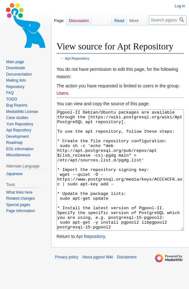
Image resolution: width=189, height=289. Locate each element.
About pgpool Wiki (97, 281)
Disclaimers (127, 281)
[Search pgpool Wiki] (167, 20)
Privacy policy (66, 281)
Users (62, 93)
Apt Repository (77, 58)
